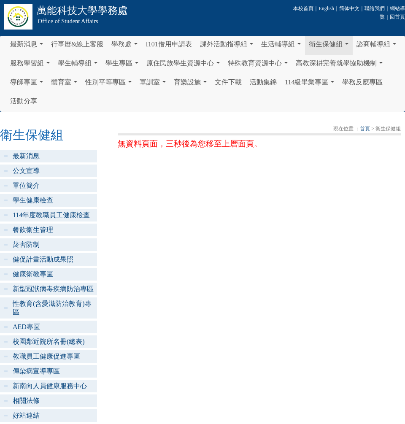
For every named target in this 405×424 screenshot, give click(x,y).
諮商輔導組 (378, 46)
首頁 (365, 129)
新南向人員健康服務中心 (50, 385)
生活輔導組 (282, 46)
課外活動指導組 (228, 46)
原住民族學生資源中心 (184, 65)
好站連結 (26, 415)
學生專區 (123, 65)
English (326, 8)
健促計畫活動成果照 (43, 259)
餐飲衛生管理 (33, 229)
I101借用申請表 (169, 44)
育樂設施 (192, 84)
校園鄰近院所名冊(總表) (49, 341)
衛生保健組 (330, 46)
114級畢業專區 (311, 84)
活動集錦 (263, 82)
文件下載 (228, 82)
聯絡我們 (374, 8)
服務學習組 (31, 65)
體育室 (66, 84)
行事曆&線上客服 (77, 44)
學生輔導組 (79, 65)
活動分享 (23, 101)
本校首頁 (303, 8)
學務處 (126, 46)
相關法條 (26, 400)
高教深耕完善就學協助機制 (341, 65)
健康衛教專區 (33, 274)
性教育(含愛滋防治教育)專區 (52, 308)
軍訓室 (154, 84)
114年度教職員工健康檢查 (51, 215)
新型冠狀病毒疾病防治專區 (53, 288)
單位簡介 (26, 185)
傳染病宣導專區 (36, 371)
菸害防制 (26, 244)
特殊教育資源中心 (259, 65)
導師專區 (28, 84)
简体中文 (349, 8)
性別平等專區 (110, 84)
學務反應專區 (362, 82)
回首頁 (397, 17)
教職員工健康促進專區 (46, 356)
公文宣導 (26, 170)
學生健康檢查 (33, 200)
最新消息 (28, 46)
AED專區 (26, 326)
